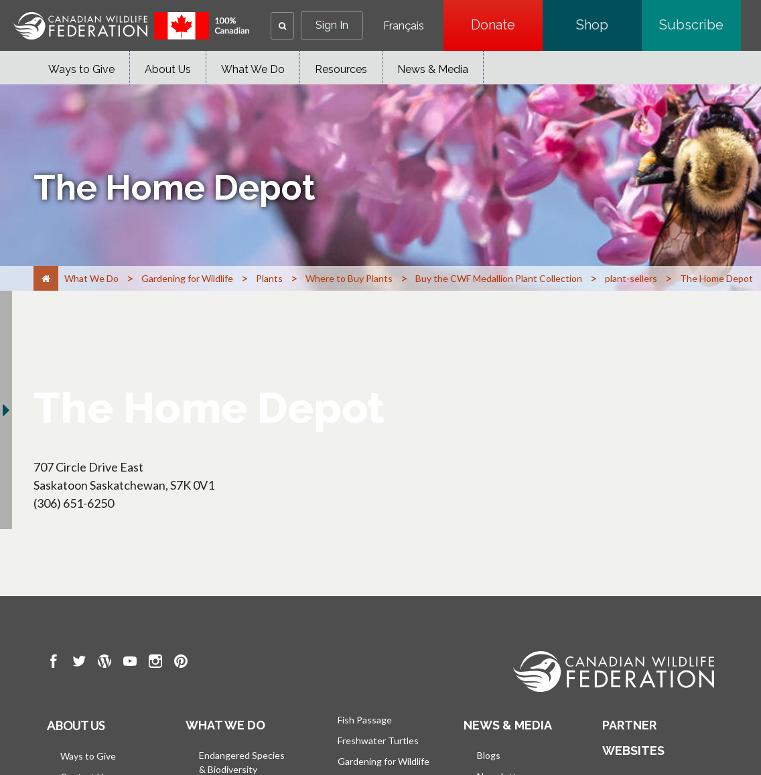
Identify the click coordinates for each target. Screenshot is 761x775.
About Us (168, 69)
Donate (507, 25)
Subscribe (700, 25)
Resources (341, 69)
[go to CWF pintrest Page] (181, 663)
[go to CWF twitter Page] (79, 663)
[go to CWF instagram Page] (155, 663)
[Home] (45, 278)
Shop (609, 25)
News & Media (432, 69)
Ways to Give (81, 69)
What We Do (253, 69)
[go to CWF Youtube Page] (130, 663)
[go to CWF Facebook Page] (53, 663)
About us (76, 725)
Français (403, 26)
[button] (282, 26)
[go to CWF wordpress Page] (104, 663)
